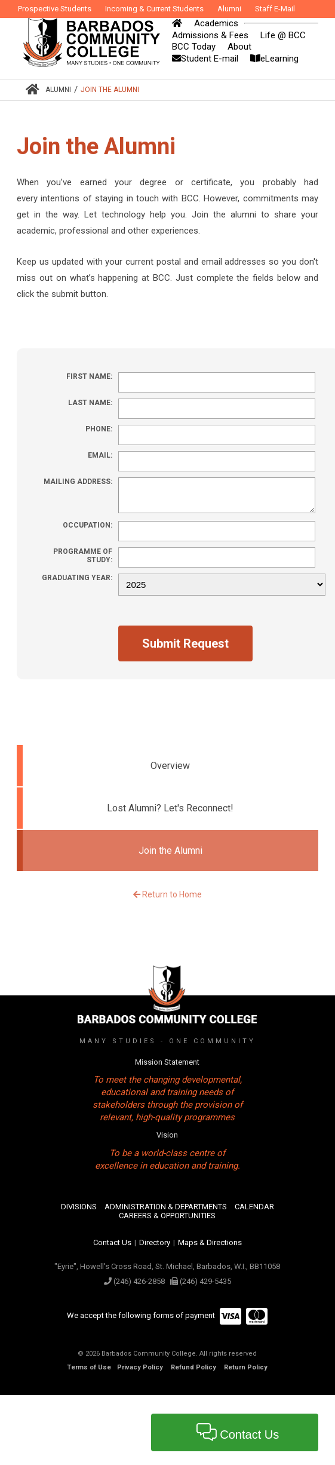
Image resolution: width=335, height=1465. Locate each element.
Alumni (58, 89)
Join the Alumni (110, 89)
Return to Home (167, 894)
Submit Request (185, 643)
